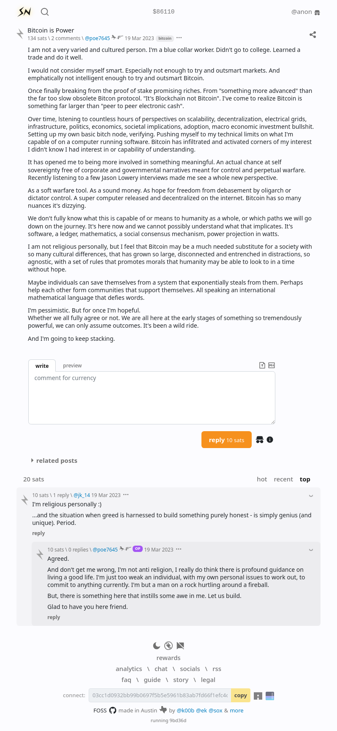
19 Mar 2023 (139, 38)
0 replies (78, 549)
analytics (129, 668)
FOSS (105, 710)
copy (240, 695)
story (180, 679)
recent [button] (283, 479)
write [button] (42, 365)
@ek (201, 710)
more (237, 710)
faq (126, 679)
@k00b (186, 710)
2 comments (65, 38)
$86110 (164, 12)
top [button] (305, 479)
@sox (215, 710)
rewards (168, 657)
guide (152, 679)
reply (227, 439)
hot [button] (262, 479)
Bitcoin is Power (50, 30)
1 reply (61, 495)
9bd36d (178, 720)
